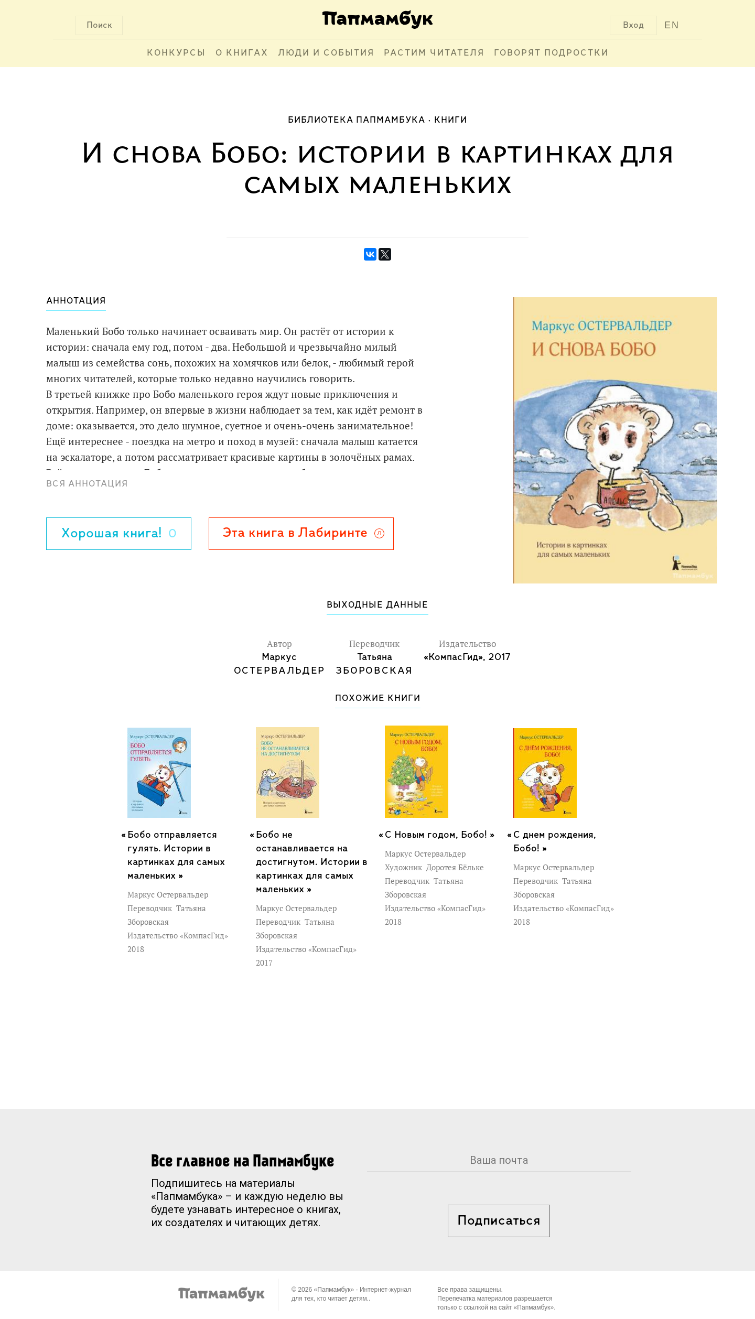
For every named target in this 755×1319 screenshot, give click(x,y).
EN (672, 25)
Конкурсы (176, 53)
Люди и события (326, 53)
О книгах (241, 53)
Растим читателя (434, 53)
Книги (450, 120)
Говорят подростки (551, 53)
